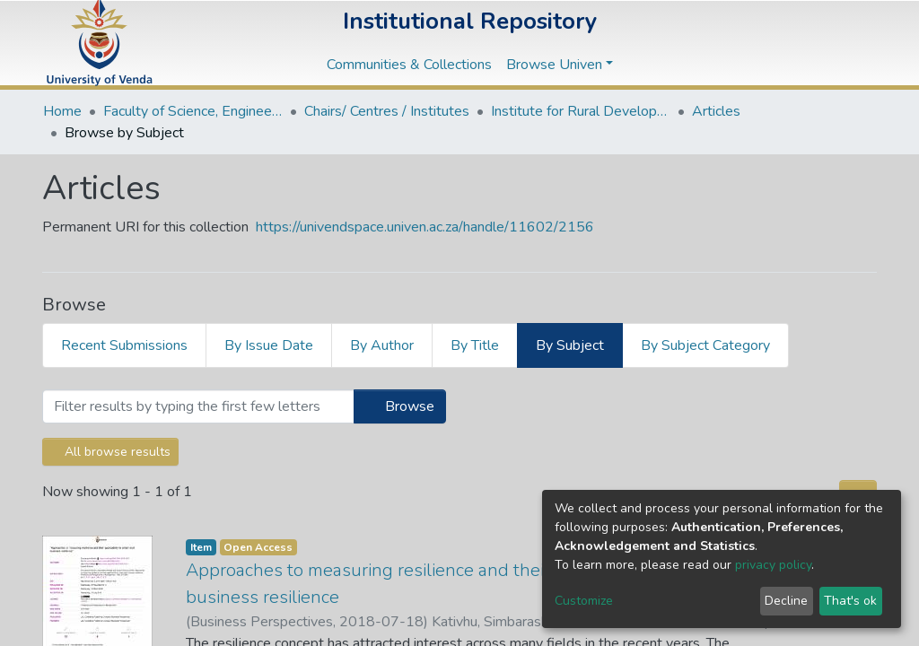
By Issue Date (268, 345)
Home (62, 111)
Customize (584, 600)
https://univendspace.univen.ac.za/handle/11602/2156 (425, 227)
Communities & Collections (409, 64)
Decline (786, 600)
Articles (716, 111)
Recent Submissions (124, 345)
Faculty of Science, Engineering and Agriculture (193, 111)
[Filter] (198, 406)
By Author (382, 345)
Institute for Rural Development (580, 111)
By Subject (570, 345)
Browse (399, 406)
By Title (475, 345)
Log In (843, 43)
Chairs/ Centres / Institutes (386, 111)
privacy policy (773, 564)
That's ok (850, 600)
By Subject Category (705, 345)
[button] (805, 43)
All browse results (110, 451)
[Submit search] (778, 43)
